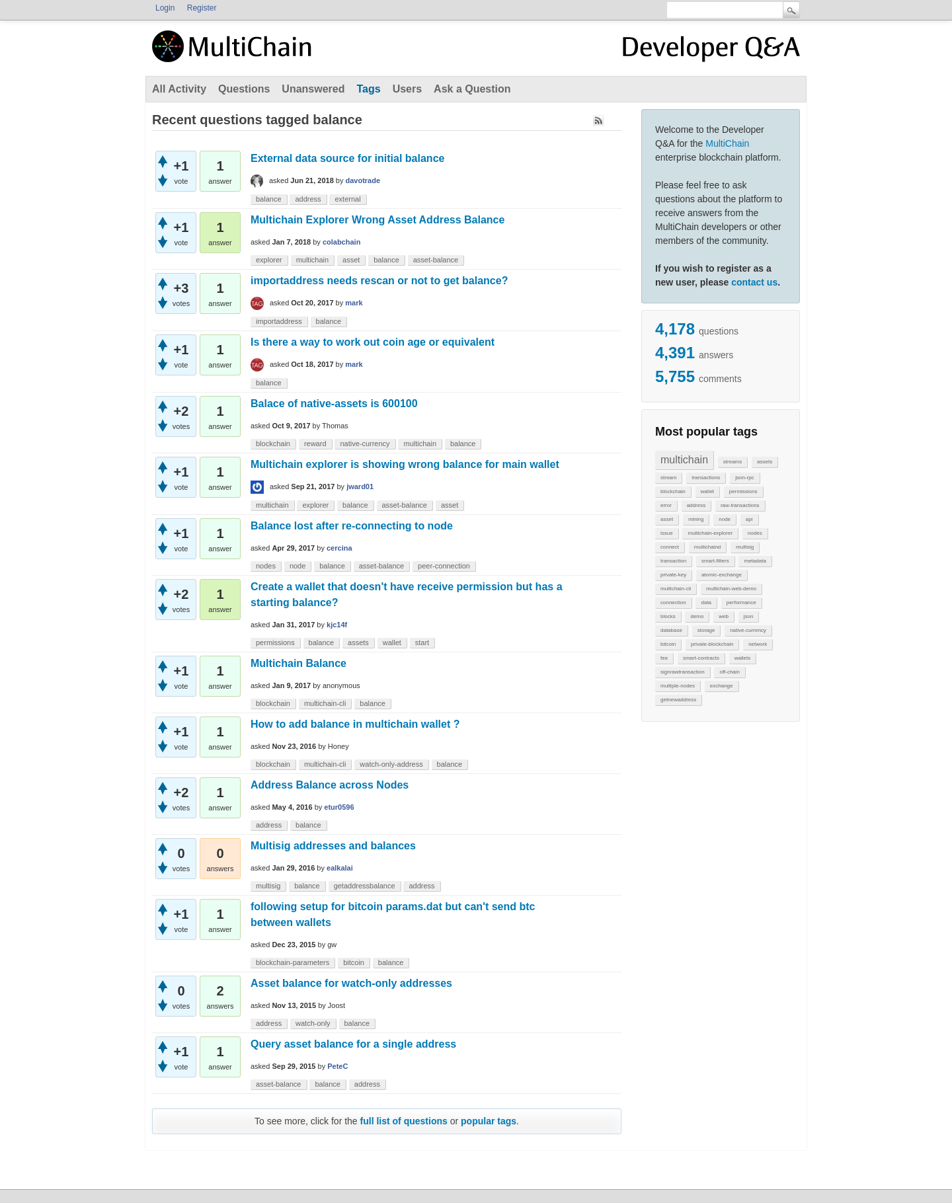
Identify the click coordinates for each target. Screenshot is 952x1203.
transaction (673, 561)
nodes (755, 533)
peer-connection (444, 566)
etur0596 (339, 807)
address (696, 505)
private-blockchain (712, 644)
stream (668, 478)
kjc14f (337, 625)
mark (353, 303)
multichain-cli (675, 589)
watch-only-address (391, 764)
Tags (368, 89)
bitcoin (668, 644)
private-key (673, 575)
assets (764, 462)
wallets (742, 658)
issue (666, 533)
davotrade (363, 180)
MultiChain (727, 143)
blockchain (673, 491)
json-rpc (744, 478)
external (347, 199)
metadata (755, 561)
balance (269, 199)
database (671, 630)
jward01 (360, 486)
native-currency (748, 630)
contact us (754, 282)
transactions (706, 478)
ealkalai (340, 868)
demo (696, 616)
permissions (743, 491)
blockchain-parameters (292, 962)
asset (666, 519)
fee (664, 658)
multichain (684, 459)
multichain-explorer (710, 533)
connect (669, 547)
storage (706, 630)
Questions (244, 89)
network (757, 644)
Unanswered (313, 89)
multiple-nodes (677, 686)
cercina (339, 548)
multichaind (707, 547)
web (724, 616)
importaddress (279, 321)
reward (315, 443)
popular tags (488, 1121)
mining (696, 519)
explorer (269, 260)
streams (732, 462)
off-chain (729, 672)
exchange (721, 686)
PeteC (337, 1066)
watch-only (313, 1023)
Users (407, 89)
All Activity (179, 89)
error (666, 505)
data (706, 602)
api (749, 519)
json (749, 616)
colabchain (341, 242)
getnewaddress (678, 700)
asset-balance (436, 260)
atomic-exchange (721, 575)
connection (673, 602)
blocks (668, 616)
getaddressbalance (364, 886)
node (725, 519)
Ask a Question (472, 89)
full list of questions (404, 1121)
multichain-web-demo (731, 589)
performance (741, 602)
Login (165, 8)
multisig (745, 547)
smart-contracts (701, 658)
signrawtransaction (682, 672)
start (422, 642)
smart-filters (715, 561)
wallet (707, 491)
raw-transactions (740, 505)
